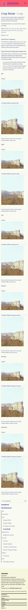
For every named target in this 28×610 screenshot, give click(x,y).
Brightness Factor (8, 535)
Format (4, 538)
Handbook (5, 505)
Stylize (4, 553)
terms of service (20, 591)
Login (2, 606)
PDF (3, 559)
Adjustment (5, 532)
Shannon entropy (18, 64)
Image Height (7, 523)
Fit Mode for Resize (9, 526)
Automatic (5, 514)
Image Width (7, 520)
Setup (2, 598)
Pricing (3, 602)
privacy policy (11, 591)
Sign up (3, 608)
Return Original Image (10, 550)
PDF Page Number (8, 562)
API (3, 511)
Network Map (5, 600)
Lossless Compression (10, 547)
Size (3, 517)
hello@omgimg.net (16, 588)
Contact (3, 604)
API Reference (5, 596)
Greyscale (6, 556)
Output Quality (7, 544)
